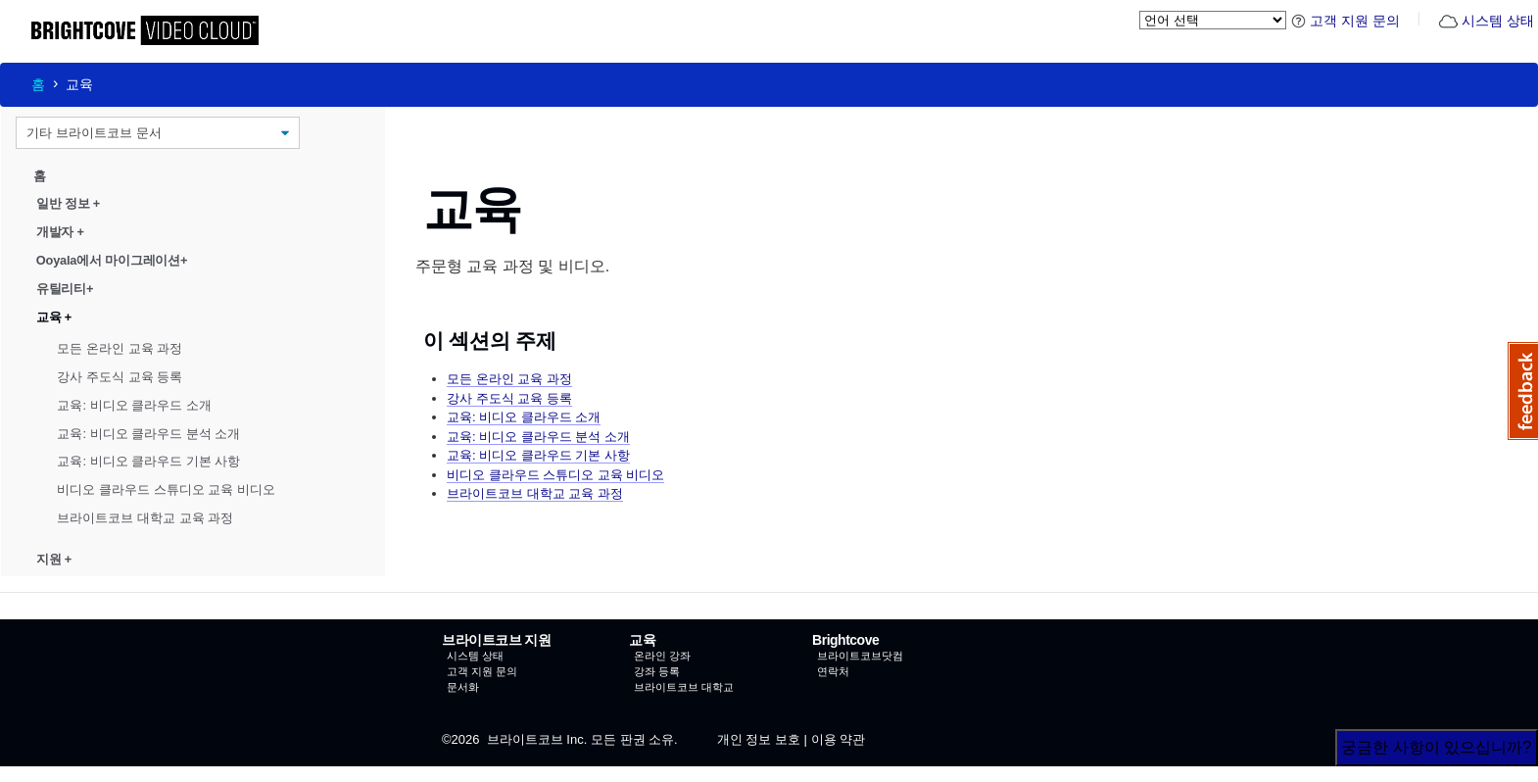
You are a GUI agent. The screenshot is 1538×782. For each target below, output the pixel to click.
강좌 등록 (657, 671)
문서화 (463, 687)
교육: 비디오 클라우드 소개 (134, 405)
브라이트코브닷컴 (860, 655)
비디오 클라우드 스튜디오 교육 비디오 (165, 489)
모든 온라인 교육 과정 (119, 348)
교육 (54, 317)
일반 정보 (68, 203)
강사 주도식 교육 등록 (119, 376)
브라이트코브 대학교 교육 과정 (145, 518)
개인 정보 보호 (758, 739)
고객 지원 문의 (1345, 20)
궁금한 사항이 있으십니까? (1436, 747)
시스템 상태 (1486, 20)
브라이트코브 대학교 (684, 687)
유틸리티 (64, 288)
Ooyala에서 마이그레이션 (112, 260)
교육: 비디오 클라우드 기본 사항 (148, 461)
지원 (54, 559)
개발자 (60, 231)
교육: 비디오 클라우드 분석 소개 (148, 432)
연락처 (833, 671)
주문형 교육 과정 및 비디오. (512, 266)
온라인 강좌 (662, 655)
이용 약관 (838, 739)
